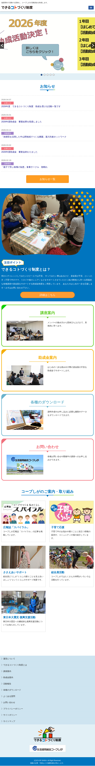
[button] (2, 45)
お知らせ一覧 (47, 179)
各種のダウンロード (12, 690)
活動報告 (7, 133)
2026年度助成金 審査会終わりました (19, 152)
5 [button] (53, 75)
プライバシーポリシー (13, 709)
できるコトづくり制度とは (15, 665)
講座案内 (7, 671)
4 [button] (50, 75)
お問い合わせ (9, 702)
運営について (9, 659)
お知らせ (7, 103)
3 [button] (47, 75)
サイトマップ (9, 721)
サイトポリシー (10, 715)
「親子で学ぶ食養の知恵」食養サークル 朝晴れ (25, 167)
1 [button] (41, 75)
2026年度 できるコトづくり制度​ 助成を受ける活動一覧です (31, 106)
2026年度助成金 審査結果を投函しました (21, 122)
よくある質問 (9, 696)
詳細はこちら (47, 294)
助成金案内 (8, 677)
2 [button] (44, 75)
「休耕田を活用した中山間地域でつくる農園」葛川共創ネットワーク (33, 137)
